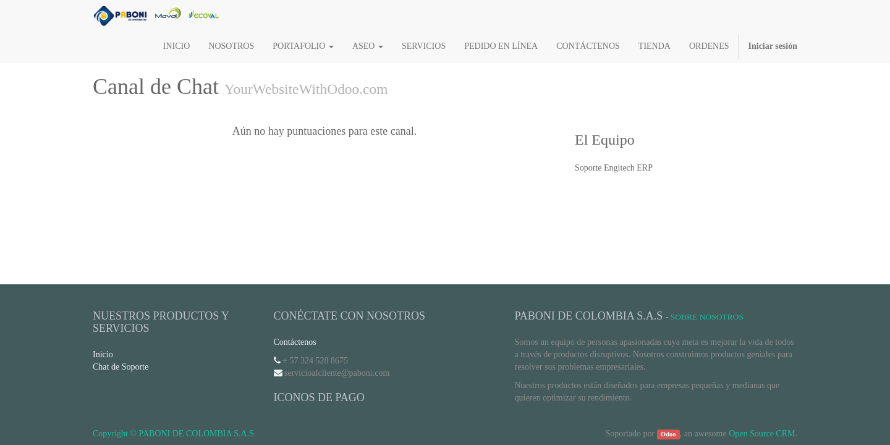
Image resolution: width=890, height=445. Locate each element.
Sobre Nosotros (707, 316)
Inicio (103, 354)
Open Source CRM (762, 433)
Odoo (668, 434)
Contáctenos (295, 342)
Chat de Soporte (120, 366)
